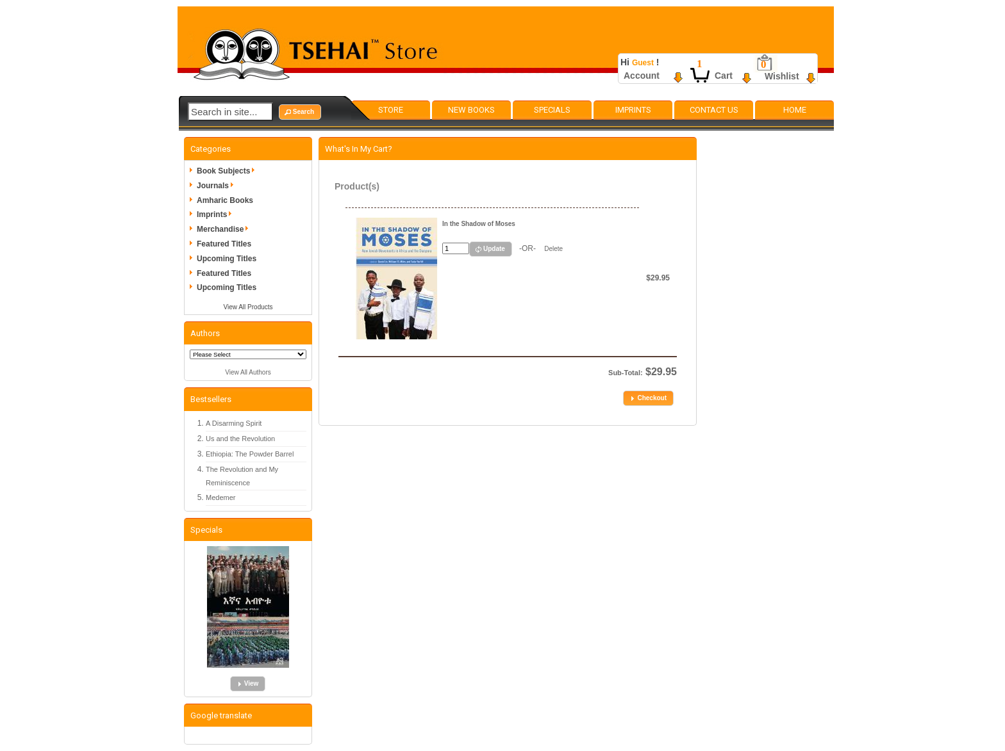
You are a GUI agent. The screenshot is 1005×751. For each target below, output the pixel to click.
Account (642, 75)
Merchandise (225, 229)
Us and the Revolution (240, 438)
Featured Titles (224, 243)
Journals (217, 185)
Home (794, 110)
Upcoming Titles (226, 258)
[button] (300, 112)
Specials (552, 110)
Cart (724, 75)
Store (390, 110)
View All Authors (248, 372)
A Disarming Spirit (234, 423)
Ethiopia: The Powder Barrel (250, 454)
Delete (553, 248)
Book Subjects (228, 170)
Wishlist (782, 76)
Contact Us (714, 110)
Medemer (220, 497)
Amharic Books (225, 200)
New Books (471, 110)
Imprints (633, 110)
